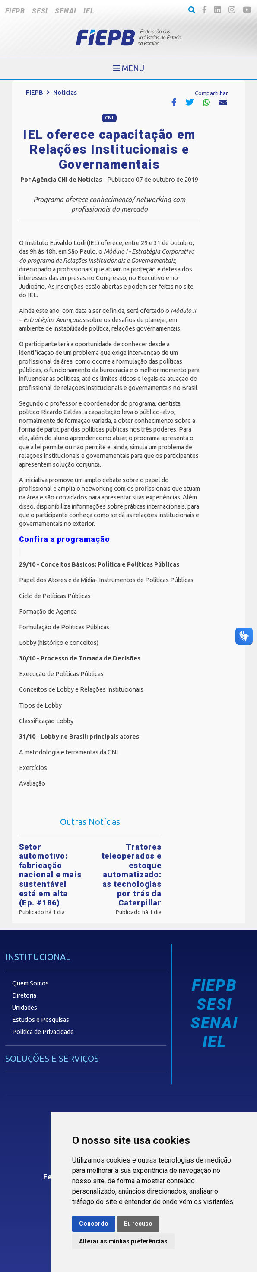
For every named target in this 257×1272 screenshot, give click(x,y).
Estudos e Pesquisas (40, 1019)
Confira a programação (64, 539)
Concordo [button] (93, 1223)
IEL (88, 11)
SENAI (65, 11)
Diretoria (24, 995)
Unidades (24, 1007)
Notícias (65, 92)
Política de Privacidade (43, 1031)
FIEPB (15, 11)
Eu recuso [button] (138, 1223)
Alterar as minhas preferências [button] (123, 1241)
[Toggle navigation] (128, 68)
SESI (40, 11)
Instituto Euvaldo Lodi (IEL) (61, 242)
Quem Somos (30, 983)
